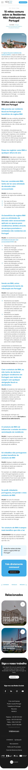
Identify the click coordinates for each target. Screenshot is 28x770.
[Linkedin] (11, 691)
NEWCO (14, 711)
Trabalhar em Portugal (14, 706)
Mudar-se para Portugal (14, 704)
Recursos (13, 8)
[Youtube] (22, 691)
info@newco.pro (14, 731)
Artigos (17, 8)
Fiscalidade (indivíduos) (14, 27)
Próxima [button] (22, 584)
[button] (2, 2)
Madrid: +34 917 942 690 (14, 725)
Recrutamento (14, 744)
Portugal (17, 24)
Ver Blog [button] (14, 584)
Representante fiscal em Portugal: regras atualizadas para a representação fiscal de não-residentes (12, 645)
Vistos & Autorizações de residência (14, 26)
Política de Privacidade (14, 747)
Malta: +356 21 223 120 (14, 722)
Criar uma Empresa (14, 701)
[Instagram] (17, 691)
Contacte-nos (23, 2)
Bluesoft (18, 740)
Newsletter (13, 677)
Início (10, 8)
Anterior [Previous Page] (6, 584)
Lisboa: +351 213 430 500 (14, 719)
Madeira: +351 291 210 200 (14, 717)
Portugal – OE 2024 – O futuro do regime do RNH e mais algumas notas (13, 619)
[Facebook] (5, 691)
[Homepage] (8, 2)
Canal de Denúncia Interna (14, 750)
